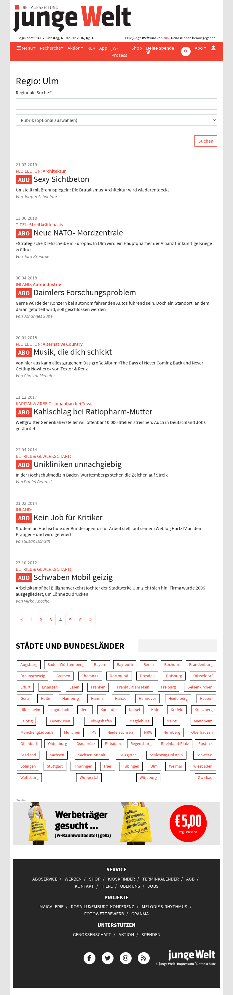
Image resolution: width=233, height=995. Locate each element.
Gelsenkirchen (200, 687)
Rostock (205, 743)
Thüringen (83, 766)
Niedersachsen (120, 732)
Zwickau (205, 777)
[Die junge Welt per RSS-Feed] (143, 957)
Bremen (63, 675)
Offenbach (29, 743)
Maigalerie (51, 906)
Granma (140, 914)
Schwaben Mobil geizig (73, 577)
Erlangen (50, 687)
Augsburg (28, 664)
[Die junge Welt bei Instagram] (125, 957)
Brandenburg (201, 664)
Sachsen (57, 754)
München (72, 732)
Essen (74, 687)
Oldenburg (57, 743)
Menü (25, 48)
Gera (24, 698)
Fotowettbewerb (104, 914)
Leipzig (26, 721)
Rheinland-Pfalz (175, 743)
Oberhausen (202, 732)
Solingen (28, 766)
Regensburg (140, 743)
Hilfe (107, 886)
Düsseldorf (203, 675)
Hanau (121, 698)
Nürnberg (171, 732)
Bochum (171, 664)
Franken (98, 687)
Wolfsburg (29, 777)
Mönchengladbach (36, 732)
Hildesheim (30, 709)
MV (93, 732)
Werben (73, 879)
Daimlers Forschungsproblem (84, 292)
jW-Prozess (119, 51)
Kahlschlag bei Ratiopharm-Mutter (92, 411)
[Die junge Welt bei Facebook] (89, 957)
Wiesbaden (203, 766)
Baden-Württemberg (65, 664)
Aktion (74, 48)
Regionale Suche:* (34, 92)
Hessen (206, 698)
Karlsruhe (109, 709)
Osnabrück (85, 743)
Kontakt (84, 886)
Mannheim (203, 721)
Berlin (148, 664)
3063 (166, 38)
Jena (85, 709)
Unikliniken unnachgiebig (77, 464)
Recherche (50, 48)
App (103, 48)
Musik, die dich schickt (72, 351)
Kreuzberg (203, 709)
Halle (45, 698)
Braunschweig (32, 675)
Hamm (97, 698)
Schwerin (205, 754)
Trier (107, 766)
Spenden (150, 934)
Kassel (134, 709)
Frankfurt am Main (133, 687)
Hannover (147, 698)
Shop (136, 48)
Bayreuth (125, 664)
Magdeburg (139, 721)
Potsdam (113, 743)
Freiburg (168, 687)
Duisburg (174, 675)
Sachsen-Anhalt (92, 754)
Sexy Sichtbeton (61, 179)
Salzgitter (127, 754)
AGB (190, 879)
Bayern (100, 664)
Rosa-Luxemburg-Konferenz (102, 906)
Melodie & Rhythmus (164, 906)
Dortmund (119, 675)
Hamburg (70, 698)
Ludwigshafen (99, 721)
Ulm (154, 766)
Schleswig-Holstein (166, 754)
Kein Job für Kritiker (68, 517)
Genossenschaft (92, 934)
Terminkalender (160, 879)
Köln (155, 709)
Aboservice (44, 879)
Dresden (147, 675)
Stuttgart (55, 766)
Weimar (175, 766)
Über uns (130, 886)
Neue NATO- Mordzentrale (78, 232)
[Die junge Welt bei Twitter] (107, 957)
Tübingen (131, 766)
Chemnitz (90, 675)
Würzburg (148, 777)
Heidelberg (178, 698)
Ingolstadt (60, 709)
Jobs (153, 886)
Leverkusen (60, 721)
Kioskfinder (121, 879)
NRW (148, 732)
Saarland (28, 754)
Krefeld (177, 709)
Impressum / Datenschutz (196, 963)
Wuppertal (89, 777)
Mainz (172, 721)
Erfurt (25, 687)
